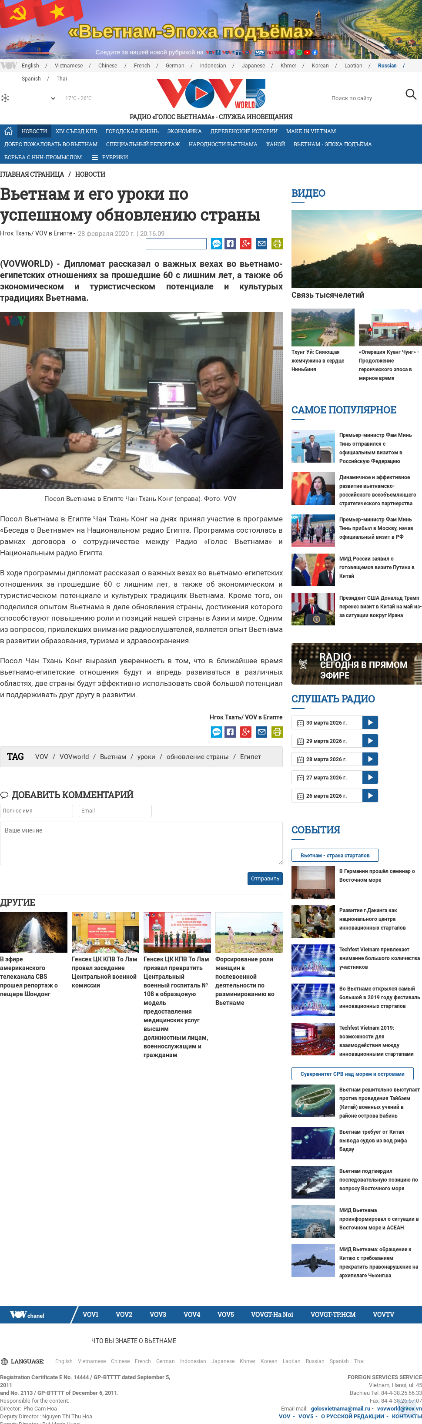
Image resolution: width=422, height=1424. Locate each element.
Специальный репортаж (143, 144)
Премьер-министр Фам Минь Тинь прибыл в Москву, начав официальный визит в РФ (376, 528)
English (30, 66)
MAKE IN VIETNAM (311, 131)
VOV (41, 757)
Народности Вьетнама (223, 144)
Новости (34, 131)
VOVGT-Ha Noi (272, 1314)
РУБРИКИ (109, 157)
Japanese (253, 66)
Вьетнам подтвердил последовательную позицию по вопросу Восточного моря (378, 1180)
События (315, 829)
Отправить (265, 878)
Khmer (288, 66)
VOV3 (158, 1314)
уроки (146, 757)
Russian (387, 66)
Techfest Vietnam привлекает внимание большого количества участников (379, 958)
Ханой (275, 144)
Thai (359, 1361)
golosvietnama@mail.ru (340, 1408)
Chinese (108, 66)
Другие (17, 902)
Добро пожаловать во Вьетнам (50, 144)
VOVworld (74, 757)
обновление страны (198, 757)
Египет (250, 757)
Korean (320, 66)
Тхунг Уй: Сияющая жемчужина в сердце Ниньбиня (317, 361)
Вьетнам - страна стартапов (335, 856)
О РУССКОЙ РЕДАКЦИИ (352, 1416)
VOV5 (226, 1314)
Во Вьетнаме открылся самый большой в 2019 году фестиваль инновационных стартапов (379, 997)
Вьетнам (113, 757)
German (175, 66)
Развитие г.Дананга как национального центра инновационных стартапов (372, 919)
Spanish (339, 1361)
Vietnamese (69, 66)
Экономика (184, 131)
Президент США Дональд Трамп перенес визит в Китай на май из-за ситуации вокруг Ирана (380, 606)
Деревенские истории (244, 131)
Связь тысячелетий (327, 294)
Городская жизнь (132, 131)
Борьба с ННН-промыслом (43, 157)
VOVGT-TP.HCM (333, 1314)
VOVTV (383, 1314)
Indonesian (213, 66)
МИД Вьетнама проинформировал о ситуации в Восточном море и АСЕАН (379, 1219)
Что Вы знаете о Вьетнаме (133, 1340)
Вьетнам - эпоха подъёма (333, 144)
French (142, 66)
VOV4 (192, 1314)
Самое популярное (343, 409)
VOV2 (124, 1314)
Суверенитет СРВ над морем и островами (353, 1074)
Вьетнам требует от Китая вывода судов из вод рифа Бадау (373, 1140)
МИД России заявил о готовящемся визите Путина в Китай (377, 567)
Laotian (353, 66)
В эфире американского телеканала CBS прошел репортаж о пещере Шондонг (29, 976)
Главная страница (32, 174)
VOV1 (90, 1314)
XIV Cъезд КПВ (76, 131)
